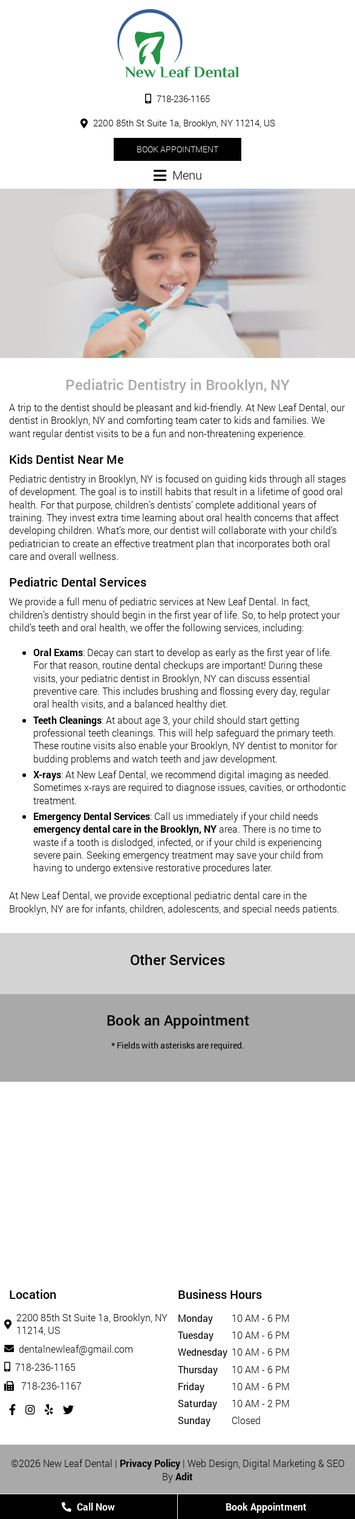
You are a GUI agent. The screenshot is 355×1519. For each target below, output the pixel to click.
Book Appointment (177, 149)
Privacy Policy (150, 1463)
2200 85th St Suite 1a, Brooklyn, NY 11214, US (177, 123)
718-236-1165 (177, 99)
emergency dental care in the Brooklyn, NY (125, 828)
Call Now (88, 1506)
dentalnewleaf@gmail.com (71, 1349)
